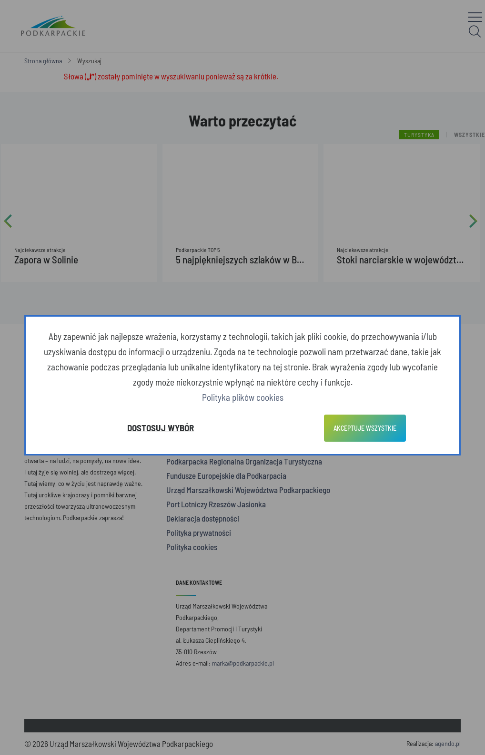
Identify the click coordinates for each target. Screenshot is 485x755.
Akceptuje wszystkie (364, 428)
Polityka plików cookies (242, 397)
